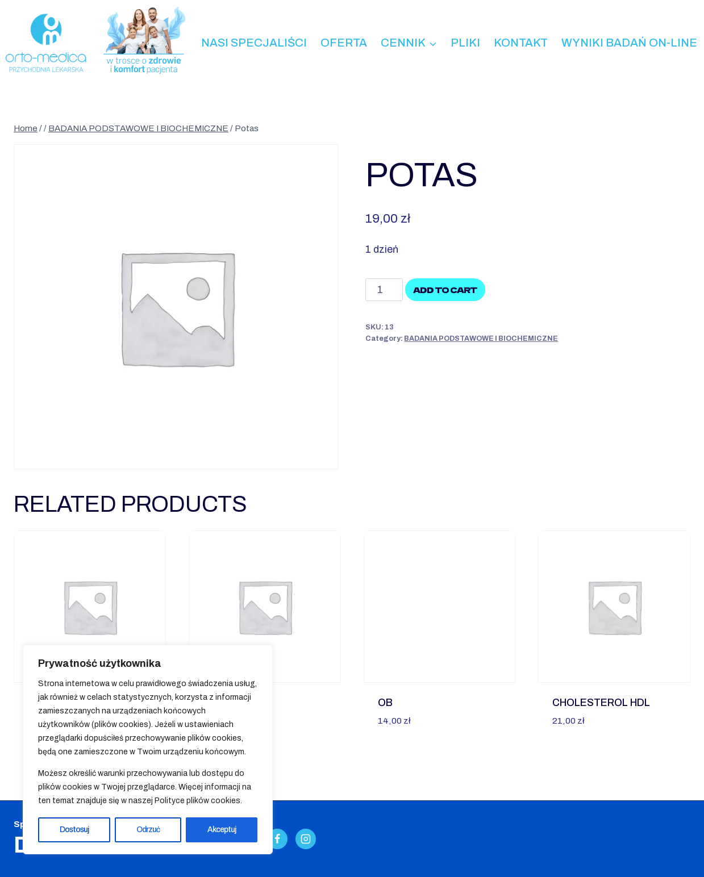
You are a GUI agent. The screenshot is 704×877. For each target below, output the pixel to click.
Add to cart (445, 289)
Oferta (343, 42)
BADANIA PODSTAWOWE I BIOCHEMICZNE (481, 339)
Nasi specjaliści (254, 42)
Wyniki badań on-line (629, 42)
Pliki (465, 42)
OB (385, 702)
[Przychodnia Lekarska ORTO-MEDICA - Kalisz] (45, 43)
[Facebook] (277, 839)
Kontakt (521, 42)
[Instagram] (305, 839)
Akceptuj (221, 829)
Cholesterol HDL (601, 702)
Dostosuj (75, 829)
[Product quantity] (383, 289)
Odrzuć (148, 829)
